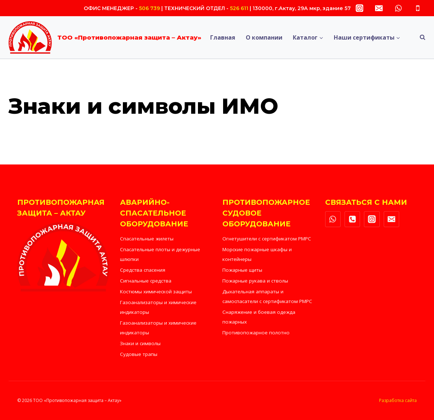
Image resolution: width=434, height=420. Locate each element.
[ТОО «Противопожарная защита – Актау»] (105, 37)
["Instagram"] (359, 8)
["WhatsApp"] (398, 8)
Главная (222, 37)
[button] (321, 37)
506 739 (149, 8)
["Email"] (379, 8)
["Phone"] (417, 8)
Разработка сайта (398, 400)
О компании (264, 37)
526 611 (239, 8)
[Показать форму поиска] (418, 37)
